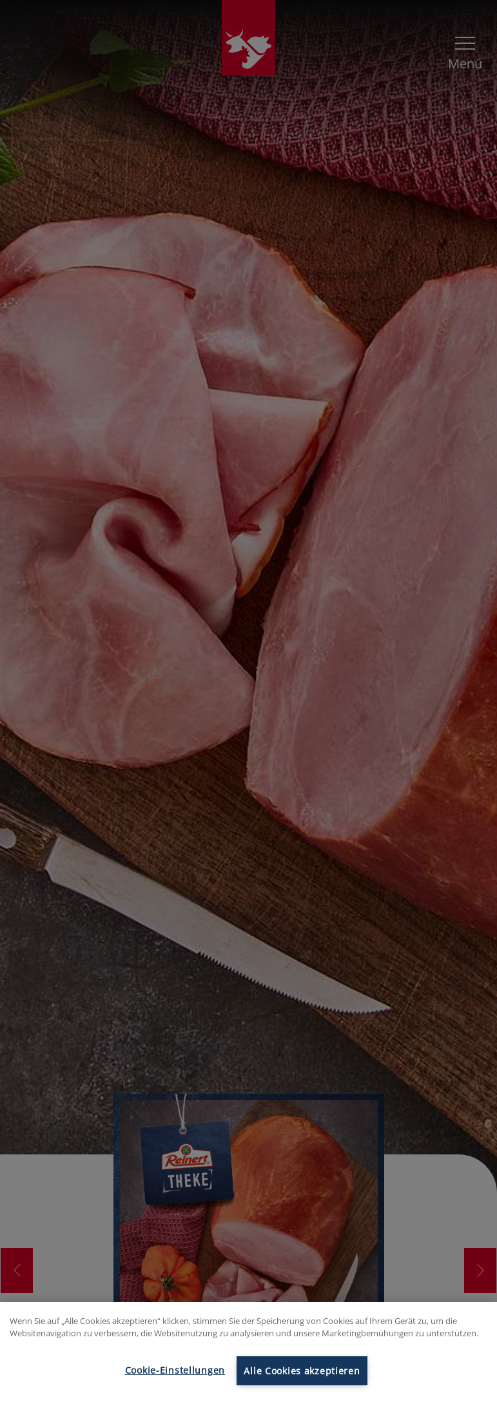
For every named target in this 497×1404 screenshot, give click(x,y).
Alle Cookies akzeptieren (302, 1371)
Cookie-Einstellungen (175, 1370)
